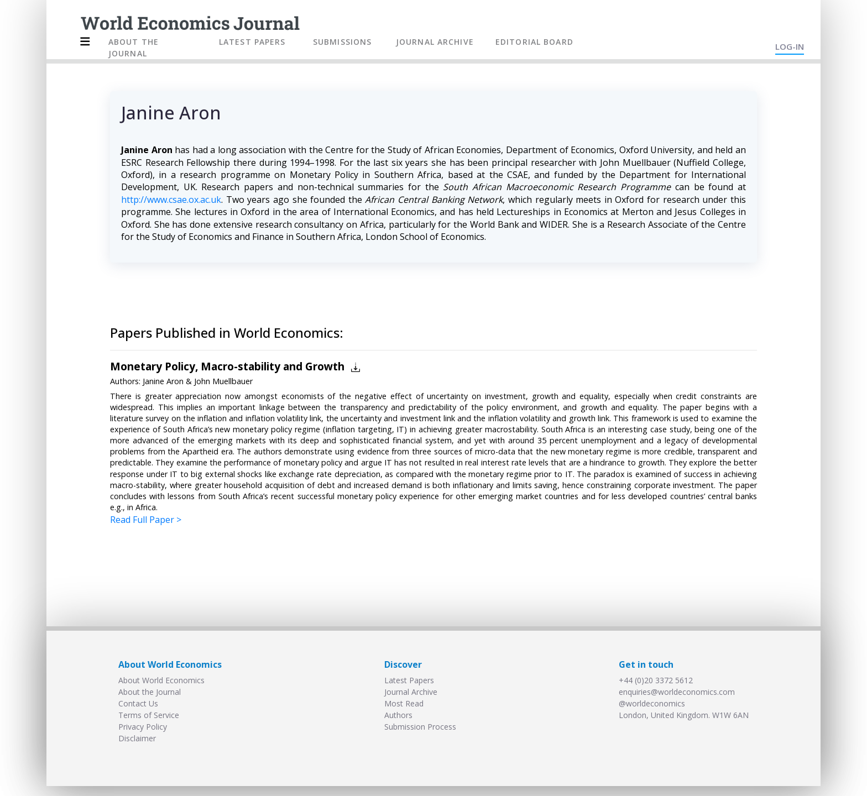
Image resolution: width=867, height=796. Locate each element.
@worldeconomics (652, 703)
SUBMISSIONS (342, 41)
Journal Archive (410, 692)
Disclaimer (137, 738)
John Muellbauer (223, 381)
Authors (398, 715)
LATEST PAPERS (252, 41)
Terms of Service (148, 715)
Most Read (404, 703)
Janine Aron (163, 381)
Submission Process (420, 726)
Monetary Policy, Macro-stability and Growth (227, 366)
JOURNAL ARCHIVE (435, 41)
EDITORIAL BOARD (534, 41)
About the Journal (149, 692)
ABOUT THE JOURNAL (133, 47)
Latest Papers (409, 680)
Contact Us (138, 703)
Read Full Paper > (145, 520)
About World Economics (161, 680)
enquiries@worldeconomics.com (677, 692)
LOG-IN (789, 46)
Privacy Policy (142, 726)
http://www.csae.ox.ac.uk (171, 199)
